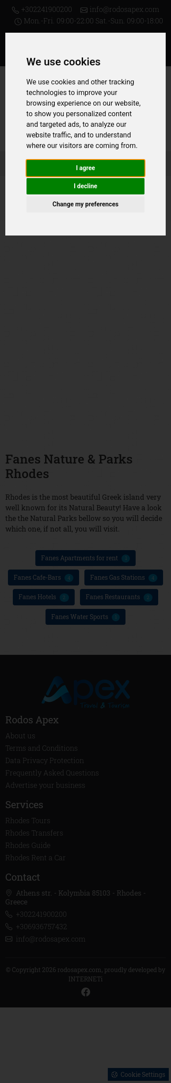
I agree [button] (85, 167)
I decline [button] (85, 186)
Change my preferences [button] (85, 204)
